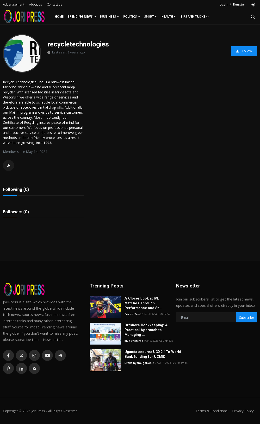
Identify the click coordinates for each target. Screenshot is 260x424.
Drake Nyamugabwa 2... (140, 363)
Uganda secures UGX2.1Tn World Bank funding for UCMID (152, 354)
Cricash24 (130, 314)
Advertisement (13, 4)
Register (239, 4)
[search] (252, 16)
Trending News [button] (82, 17)
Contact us (54, 4)
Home (59, 16)
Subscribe (246, 317)
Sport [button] (151, 17)
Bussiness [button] (109, 17)
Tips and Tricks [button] (194, 17)
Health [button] (169, 17)
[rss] (34, 368)
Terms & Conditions (209, 411)
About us (35, 4)
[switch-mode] (253, 5)
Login (224, 4)
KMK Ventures (133, 341)
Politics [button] (131, 17)
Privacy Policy (242, 411)
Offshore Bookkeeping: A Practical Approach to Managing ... (146, 330)
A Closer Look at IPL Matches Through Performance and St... (143, 304)
